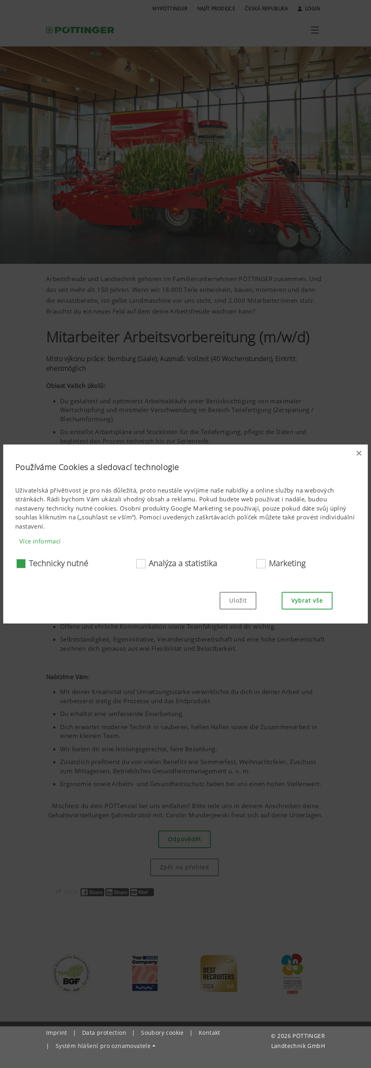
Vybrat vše (307, 600)
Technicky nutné (58, 563)
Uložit (238, 600)
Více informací (40, 541)
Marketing (287, 563)
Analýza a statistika (183, 563)
